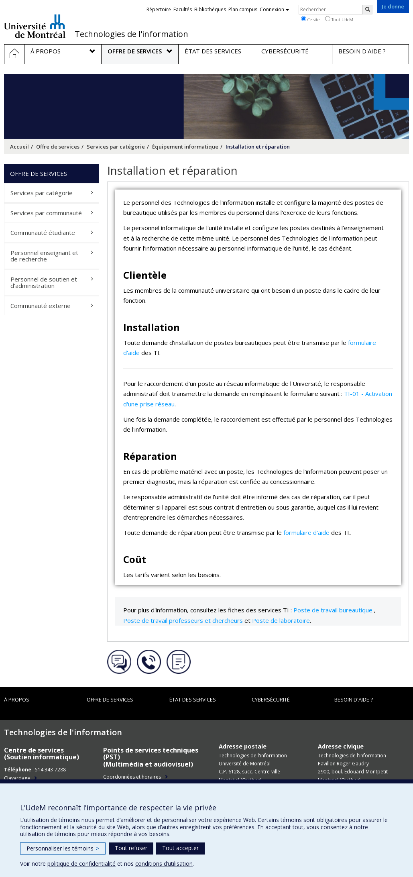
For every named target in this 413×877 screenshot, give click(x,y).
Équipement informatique (185, 146)
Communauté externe (40, 306)
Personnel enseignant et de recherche (44, 256)
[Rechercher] (367, 9)
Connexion (274, 9)
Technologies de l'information (131, 34)
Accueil (19, 146)
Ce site (310, 19)
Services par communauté (46, 213)
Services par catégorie (116, 146)
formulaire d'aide (306, 532)
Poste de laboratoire (281, 620)
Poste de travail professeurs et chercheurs (183, 620)
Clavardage (17, 778)
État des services (192, 699)
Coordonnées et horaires (132, 776)
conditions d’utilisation (164, 863)
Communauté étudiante (42, 232)
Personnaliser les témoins (62, 848)
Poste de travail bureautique (332, 610)
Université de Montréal (34, 26)
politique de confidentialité (81, 863)
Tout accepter (180, 848)
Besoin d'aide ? (353, 699)
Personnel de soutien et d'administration (43, 282)
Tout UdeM (339, 19)
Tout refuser (131, 848)
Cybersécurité (271, 699)
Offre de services (57, 146)
